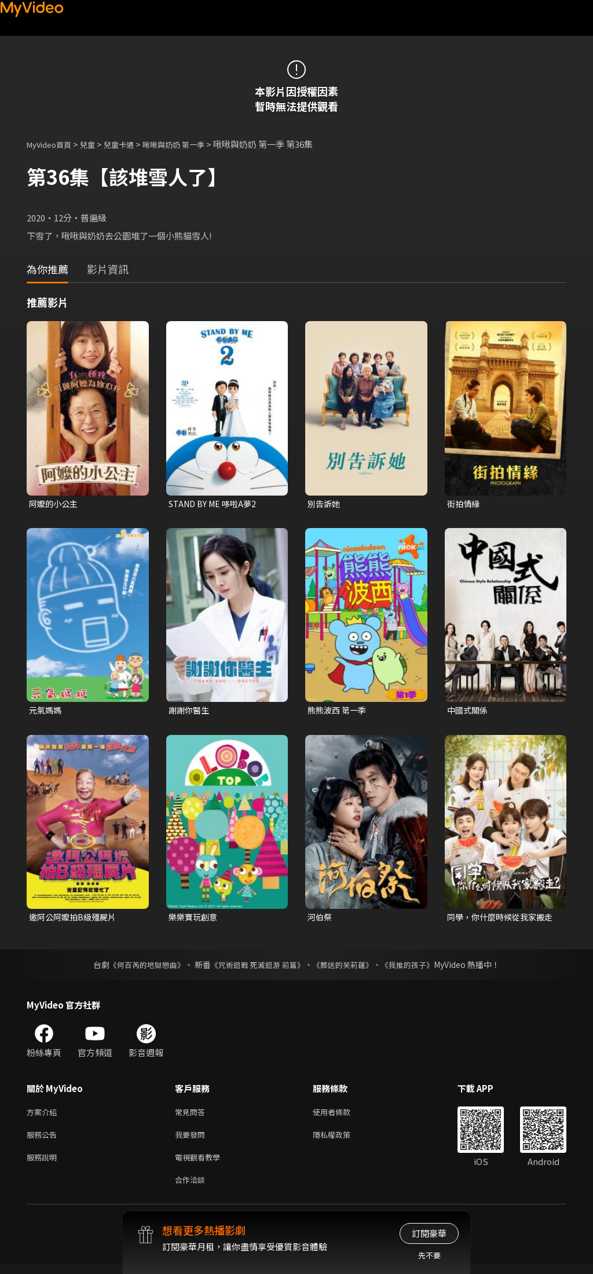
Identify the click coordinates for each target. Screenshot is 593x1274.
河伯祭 (321, 919)
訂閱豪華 (429, 1233)
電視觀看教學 (201, 1165)
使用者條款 (341, 1116)
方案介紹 (44, 1116)
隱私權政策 (341, 1140)
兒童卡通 (131, 144)
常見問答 (192, 1116)
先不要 (429, 1255)
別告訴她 (325, 504)
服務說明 (44, 1165)
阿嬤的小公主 (55, 504)
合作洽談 (192, 1189)
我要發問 (192, 1140)
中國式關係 (468, 711)
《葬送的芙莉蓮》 (347, 968)
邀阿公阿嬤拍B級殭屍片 (75, 919)
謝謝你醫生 (190, 711)
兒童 (96, 144)
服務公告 (44, 1140)
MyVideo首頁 (53, 144)
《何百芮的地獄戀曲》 (139, 968)
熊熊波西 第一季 (339, 711)
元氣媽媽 (46, 711)
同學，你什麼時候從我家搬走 (499, 919)
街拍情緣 (464, 504)
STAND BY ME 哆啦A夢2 (215, 504)
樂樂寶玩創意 (195, 919)
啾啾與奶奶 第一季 (193, 144)
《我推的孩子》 (416, 968)
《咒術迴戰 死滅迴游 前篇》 (256, 968)
